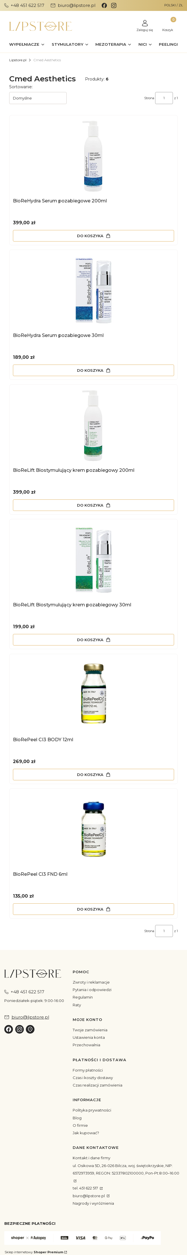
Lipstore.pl (17, 60)
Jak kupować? (86, 1133)
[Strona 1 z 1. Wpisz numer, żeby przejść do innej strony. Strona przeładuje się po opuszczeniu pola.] (164, 98)
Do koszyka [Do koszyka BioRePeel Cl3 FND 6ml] (90, 909)
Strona (149, 98)
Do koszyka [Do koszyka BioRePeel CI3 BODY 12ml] (90, 774)
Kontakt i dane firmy (91, 1158)
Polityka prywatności (92, 1110)
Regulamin (83, 997)
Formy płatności (88, 1070)
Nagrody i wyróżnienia (93, 1203)
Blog (77, 1118)
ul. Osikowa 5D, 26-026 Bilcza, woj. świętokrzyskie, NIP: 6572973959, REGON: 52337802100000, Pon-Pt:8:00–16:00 (126, 1169)
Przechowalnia (86, 1045)
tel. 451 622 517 (86, 1188)
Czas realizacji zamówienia (97, 1085)
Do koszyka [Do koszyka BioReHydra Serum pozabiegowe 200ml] (90, 235)
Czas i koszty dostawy (93, 1077)
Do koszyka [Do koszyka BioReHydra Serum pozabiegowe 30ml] (90, 370)
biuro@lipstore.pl (89, 1195)
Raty (77, 1005)
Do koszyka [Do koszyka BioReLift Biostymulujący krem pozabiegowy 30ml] (90, 639)
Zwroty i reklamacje (91, 982)
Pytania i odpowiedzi (92, 989)
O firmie (80, 1125)
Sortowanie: (21, 86)
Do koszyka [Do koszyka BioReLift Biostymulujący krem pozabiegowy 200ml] (90, 505)
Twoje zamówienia (90, 1030)
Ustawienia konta (89, 1037)
